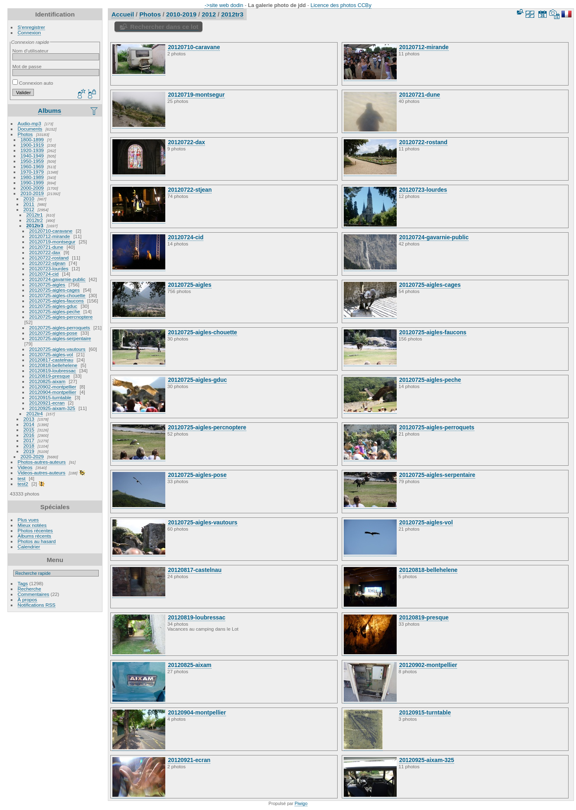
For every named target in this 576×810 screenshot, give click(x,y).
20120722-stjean (47, 263)
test (22, 478)
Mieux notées (32, 525)
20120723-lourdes (49, 268)
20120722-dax (44, 252)
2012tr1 (34, 214)
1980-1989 (32, 177)
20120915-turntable (50, 397)
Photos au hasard (37, 541)
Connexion (29, 32)
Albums (49, 110)
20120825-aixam (47, 381)
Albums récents (34, 535)
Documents (30, 128)
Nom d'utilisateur (30, 50)
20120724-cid (44, 273)
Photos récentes (35, 530)
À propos (27, 599)
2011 (29, 204)
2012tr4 (34, 413)
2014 (29, 424)
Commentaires (34, 594)
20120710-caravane (51, 230)
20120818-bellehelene (53, 365)
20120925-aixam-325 (52, 408)
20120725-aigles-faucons (56, 300)
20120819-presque (49, 376)
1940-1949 (32, 155)
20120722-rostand (49, 257)
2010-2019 (32, 193)
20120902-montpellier (52, 386)
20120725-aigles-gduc (53, 306)
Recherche (29, 588)
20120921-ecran (47, 402)
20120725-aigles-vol (51, 354)
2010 (29, 198)
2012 (29, 209)
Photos (25, 134)
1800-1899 (32, 139)
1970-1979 (32, 171)
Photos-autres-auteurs (42, 462)
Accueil (123, 14)
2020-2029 (32, 456)
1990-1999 (32, 182)
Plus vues (28, 519)
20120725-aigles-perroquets (59, 327)
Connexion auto (32, 83)
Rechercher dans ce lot (164, 26)
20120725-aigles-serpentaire (60, 338)
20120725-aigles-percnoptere (61, 316)
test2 (23, 483)
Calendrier (29, 546)
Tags (23, 583)
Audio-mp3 (29, 123)
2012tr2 (34, 220)
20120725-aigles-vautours (57, 349)
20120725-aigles (47, 284)
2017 (29, 440)
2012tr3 (34, 225)
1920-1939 (32, 150)
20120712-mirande (49, 236)
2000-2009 (32, 188)
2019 (29, 451)
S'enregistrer (31, 27)
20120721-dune (46, 247)
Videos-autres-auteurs (42, 472)
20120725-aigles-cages (54, 290)
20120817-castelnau (51, 359)
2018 (29, 445)
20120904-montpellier (52, 392)
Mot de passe (27, 66)
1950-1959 (32, 161)
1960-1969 (32, 166)
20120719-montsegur (52, 241)
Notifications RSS (37, 605)
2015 (29, 429)
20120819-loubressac (52, 370)
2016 (29, 435)
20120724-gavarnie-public (57, 279)
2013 (29, 419)
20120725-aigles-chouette (57, 295)
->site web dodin (224, 5)
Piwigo (301, 803)
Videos (25, 467)
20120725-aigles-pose (53, 333)
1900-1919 (32, 145)
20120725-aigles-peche (54, 311)
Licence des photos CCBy (341, 5)
